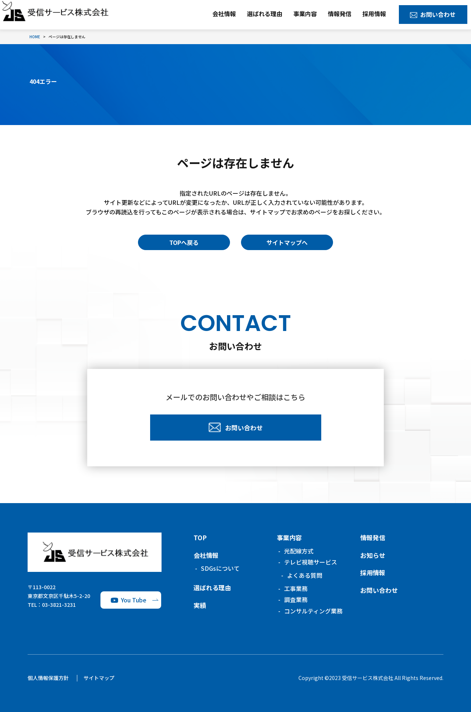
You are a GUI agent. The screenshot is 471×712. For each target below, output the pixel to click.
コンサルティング (313, 610)
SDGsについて (220, 568)
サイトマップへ (287, 242)
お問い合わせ (438, 14)
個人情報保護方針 (48, 677)
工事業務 (296, 588)
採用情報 (374, 13)
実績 (200, 605)
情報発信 (339, 13)
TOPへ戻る (184, 242)
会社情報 (224, 13)
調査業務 (296, 599)
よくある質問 (304, 575)
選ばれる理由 (264, 13)
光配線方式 (299, 551)
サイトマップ (99, 677)
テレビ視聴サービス (310, 562)
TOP (200, 537)
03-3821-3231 (59, 604)
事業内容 (305, 13)
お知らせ (372, 555)
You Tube (133, 599)
